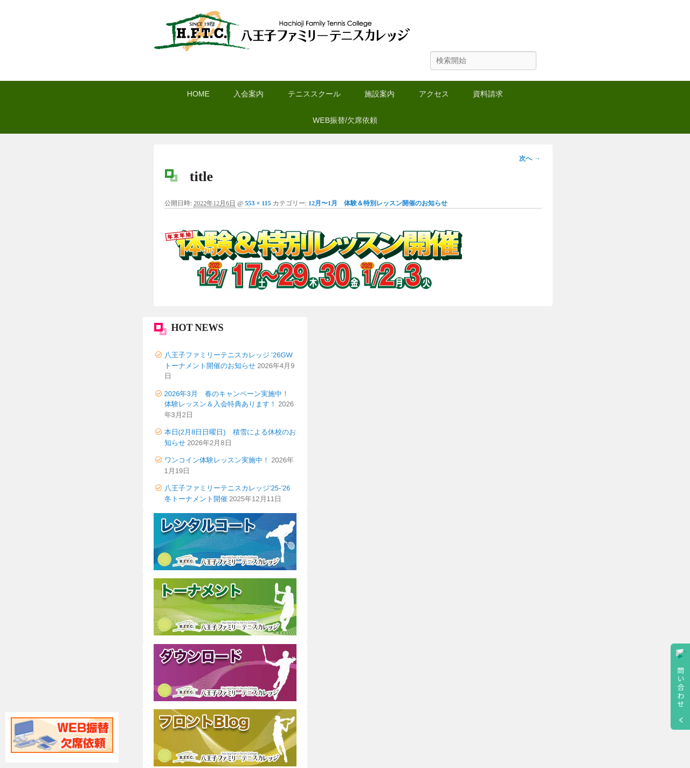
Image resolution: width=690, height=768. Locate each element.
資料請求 (488, 93)
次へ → (529, 158)
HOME (198, 93)
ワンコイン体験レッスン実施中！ (217, 460)
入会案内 (248, 93)
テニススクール (314, 93)
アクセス (434, 93)
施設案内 (379, 93)
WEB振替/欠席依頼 (345, 120)
